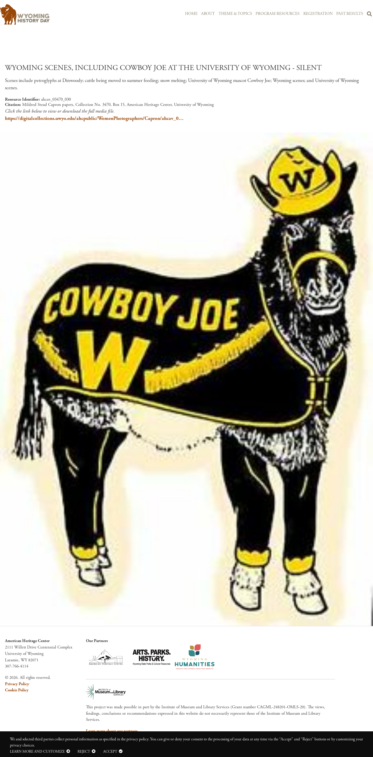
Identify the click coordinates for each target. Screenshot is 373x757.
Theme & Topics (235, 13)
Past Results (349, 13)
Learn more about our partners (112, 731)
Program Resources (278, 13)
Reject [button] (84, 751)
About (208, 13)
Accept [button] (110, 751)
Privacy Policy (17, 684)
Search (369, 14)
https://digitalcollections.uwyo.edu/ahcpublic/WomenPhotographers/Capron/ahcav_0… (94, 118)
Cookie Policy (17, 690)
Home (191, 13)
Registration (318, 13)
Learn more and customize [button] (37, 751)
